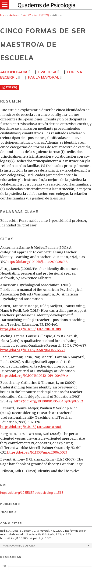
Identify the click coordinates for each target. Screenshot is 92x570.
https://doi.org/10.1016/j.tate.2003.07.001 (30, 427)
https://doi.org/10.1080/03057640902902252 (48, 401)
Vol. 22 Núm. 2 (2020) (36, 15)
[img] (46, 4)
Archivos (14, 15)
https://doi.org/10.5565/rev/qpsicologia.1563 (32, 492)
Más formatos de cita (19, 545)
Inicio (3, 15)
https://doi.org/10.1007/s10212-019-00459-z (34, 376)
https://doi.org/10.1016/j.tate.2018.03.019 (30, 329)
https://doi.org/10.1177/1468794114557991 (32, 350)
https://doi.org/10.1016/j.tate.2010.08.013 (37, 262)
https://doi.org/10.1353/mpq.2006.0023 (37, 452)
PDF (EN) (11, 87)
